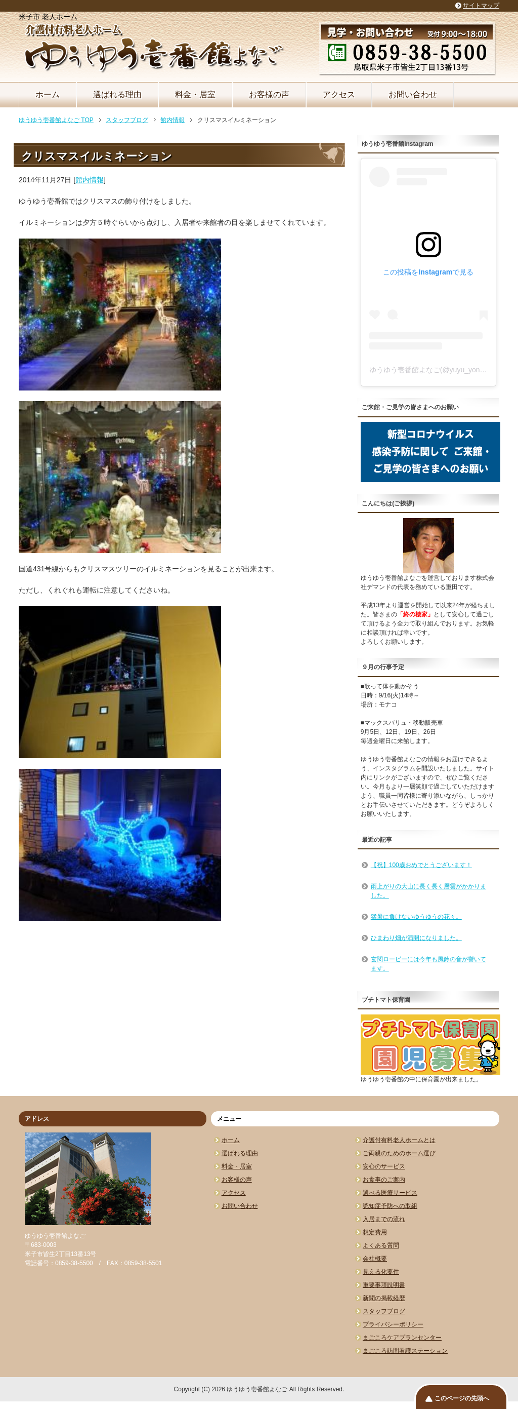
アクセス (339, 94)
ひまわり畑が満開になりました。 (416, 938)
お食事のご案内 (384, 1179)
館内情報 (89, 180)
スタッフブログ (384, 1311)
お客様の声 (269, 94)
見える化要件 (381, 1271)
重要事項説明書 (384, 1284)
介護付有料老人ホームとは (399, 1140)
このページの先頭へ (462, 1398)
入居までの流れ (384, 1219)
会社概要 (375, 1258)
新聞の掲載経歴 (384, 1298)
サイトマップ (481, 5)
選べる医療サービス (390, 1192)
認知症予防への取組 (390, 1205)
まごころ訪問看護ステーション (405, 1350)
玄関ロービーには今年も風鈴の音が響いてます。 (428, 964)
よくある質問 (381, 1245)
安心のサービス (384, 1166)
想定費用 (375, 1232)
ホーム (47, 94)
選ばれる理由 (117, 94)
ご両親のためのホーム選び (399, 1153)
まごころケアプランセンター (402, 1337)
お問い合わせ (412, 94)
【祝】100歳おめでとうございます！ (421, 865)
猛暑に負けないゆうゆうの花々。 (416, 916)
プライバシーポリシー (393, 1324)
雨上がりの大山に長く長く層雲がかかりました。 (428, 891)
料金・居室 (195, 94)
